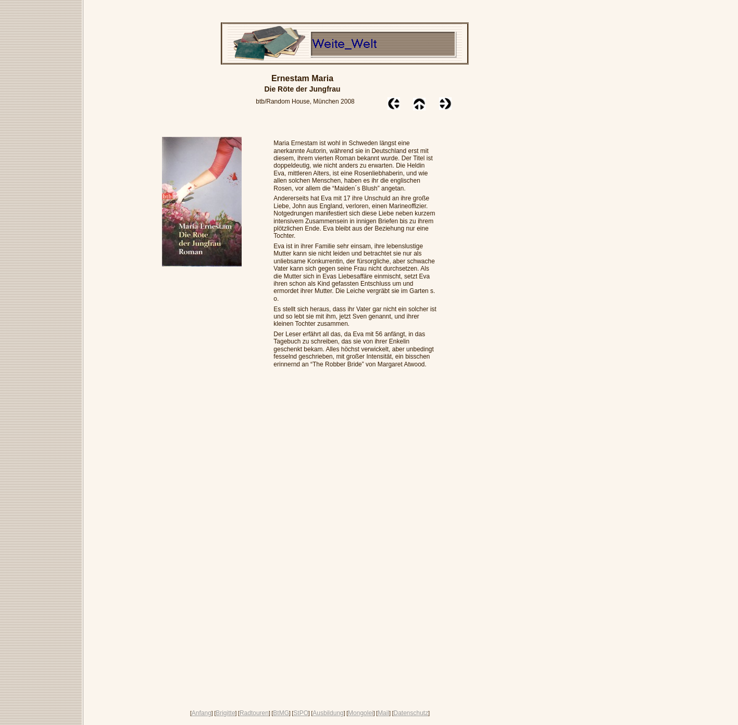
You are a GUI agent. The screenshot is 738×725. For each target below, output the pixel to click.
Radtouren (254, 713)
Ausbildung (327, 713)
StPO (300, 713)
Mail (383, 713)
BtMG (281, 713)
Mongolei (360, 713)
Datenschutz (410, 713)
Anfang (201, 713)
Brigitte (225, 713)
